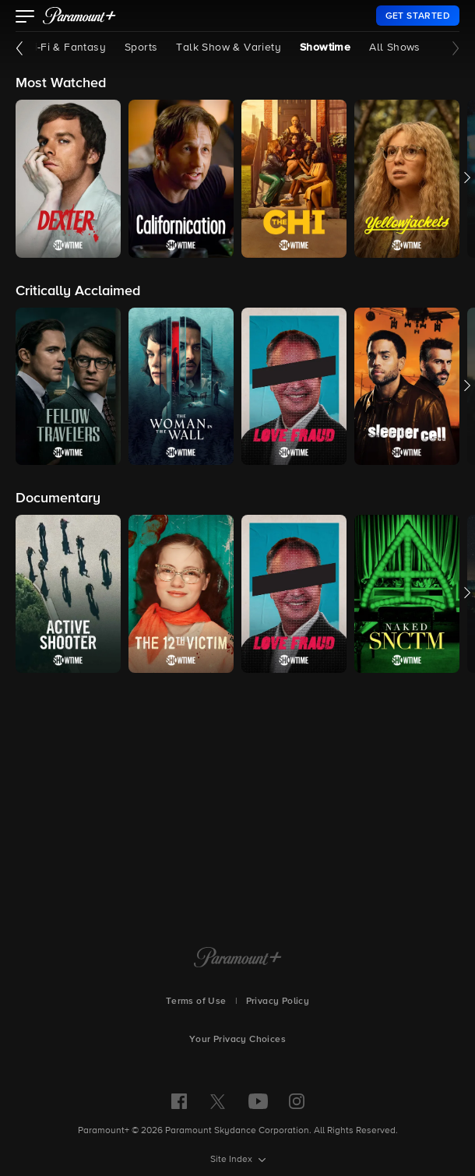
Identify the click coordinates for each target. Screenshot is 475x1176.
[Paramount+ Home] (238, 958)
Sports (141, 47)
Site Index (232, 1159)
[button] (25, 18)
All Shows (394, 47)
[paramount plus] (79, 15)
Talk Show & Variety (228, 47)
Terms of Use (196, 1001)
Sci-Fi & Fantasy (64, 47)
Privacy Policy (278, 1001)
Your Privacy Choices (237, 1039)
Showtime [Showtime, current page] (325, 47)
